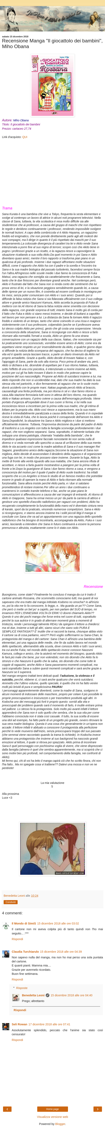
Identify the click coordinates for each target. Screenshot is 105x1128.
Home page (52, 1109)
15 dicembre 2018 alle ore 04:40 (71, 995)
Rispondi (17, 939)
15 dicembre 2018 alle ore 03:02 (58, 923)
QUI (24, 137)
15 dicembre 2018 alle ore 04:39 (61, 951)
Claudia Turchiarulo (25, 951)
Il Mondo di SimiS (24, 923)
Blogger (60, 1124)
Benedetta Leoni (33, 995)
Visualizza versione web (52, 1116)
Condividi (11, 902)
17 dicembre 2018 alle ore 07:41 (49, 1024)
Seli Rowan (19, 1024)
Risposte (22, 988)
